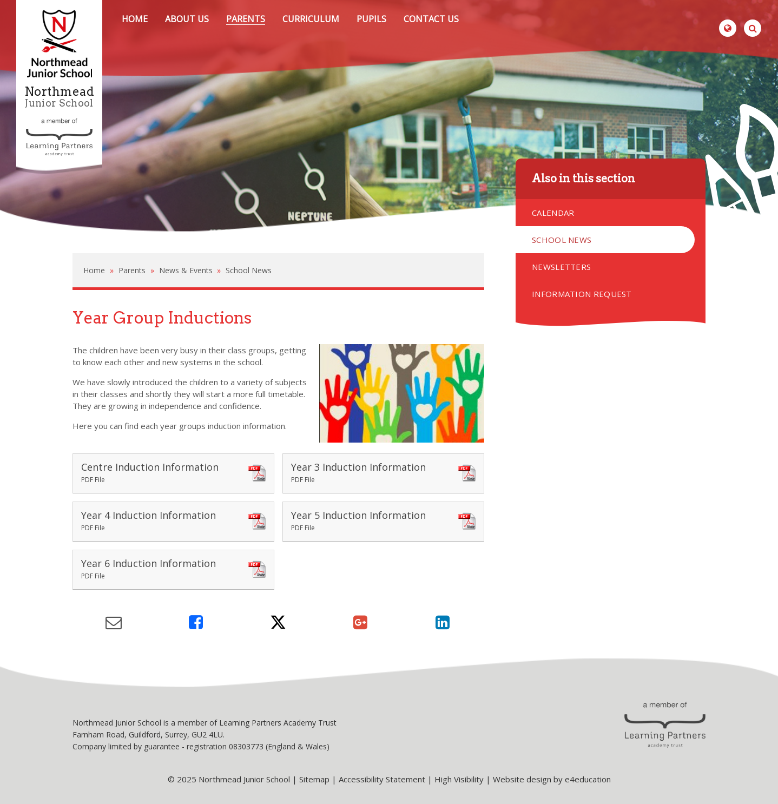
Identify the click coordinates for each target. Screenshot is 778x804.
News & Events (186, 270)
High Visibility (459, 779)
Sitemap (314, 779)
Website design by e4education (552, 779)
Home (94, 270)
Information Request (582, 293)
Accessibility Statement (382, 779)
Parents (132, 270)
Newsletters (561, 266)
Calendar (553, 212)
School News (249, 270)
